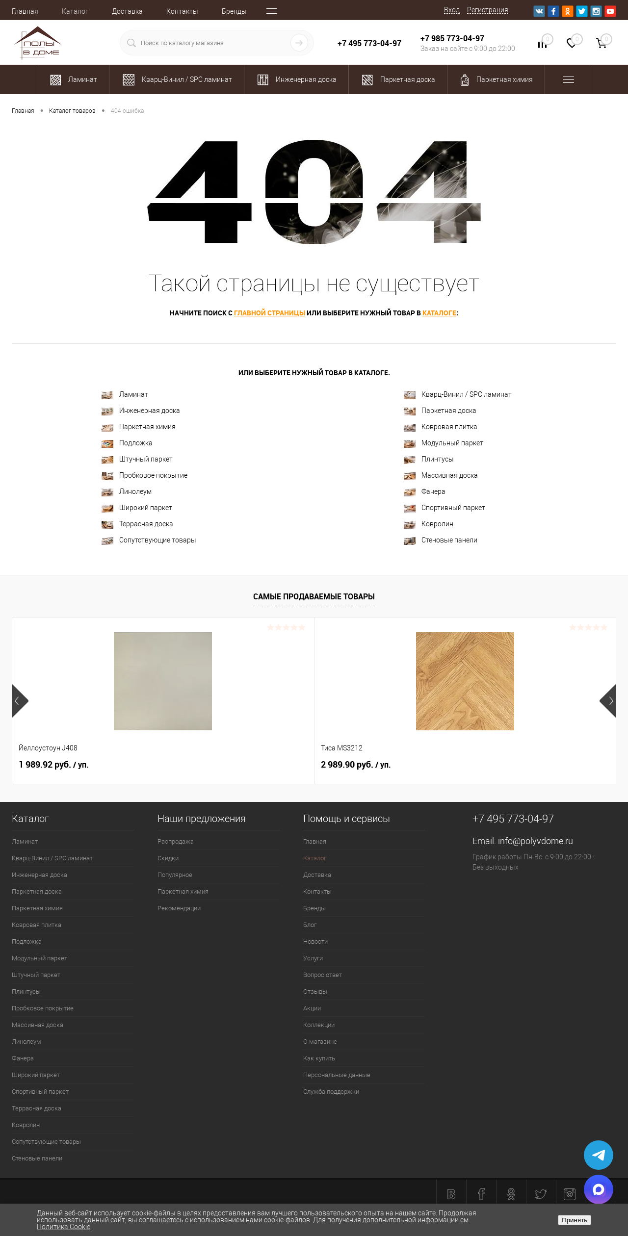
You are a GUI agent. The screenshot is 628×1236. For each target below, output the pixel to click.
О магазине (320, 1041)
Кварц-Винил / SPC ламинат (458, 394)
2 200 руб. (350, 764)
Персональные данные (336, 1075)
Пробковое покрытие (144, 475)
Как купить (319, 1058)
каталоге (439, 312)
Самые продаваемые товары (314, 596)
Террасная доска (137, 524)
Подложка (127, 443)
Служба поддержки (331, 1091)
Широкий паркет (137, 508)
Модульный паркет (443, 443)
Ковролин (428, 524)
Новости (315, 941)
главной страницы (269, 312)
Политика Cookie (63, 1227)
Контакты (182, 11)
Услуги (313, 958)
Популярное (174, 874)
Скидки (168, 858)
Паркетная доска (440, 411)
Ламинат (125, 394)
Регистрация (487, 10)
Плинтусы (429, 459)
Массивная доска (441, 475)
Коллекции (319, 1025)
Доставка (127, 11)
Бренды (234, 11)
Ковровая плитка (440, 427)
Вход (452, 10)
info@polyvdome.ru (535, 841)
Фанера (424, 492)
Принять (574, 1220)
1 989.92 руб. (54, 764)
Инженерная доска (141, 411)
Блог (309, 924)
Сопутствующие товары (149, 540)
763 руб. (498, 764)
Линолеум (127, 492)
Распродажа (175, 841)
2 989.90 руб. (205, 764)
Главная (25, 11)
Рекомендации (179, 908)
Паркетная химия (139, 427)
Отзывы (315, 991)
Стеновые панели (440, 540)
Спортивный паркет (444, 508)
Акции (312, 1008)
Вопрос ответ (322, 974)
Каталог (75, 11)
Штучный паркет (137, 459)
